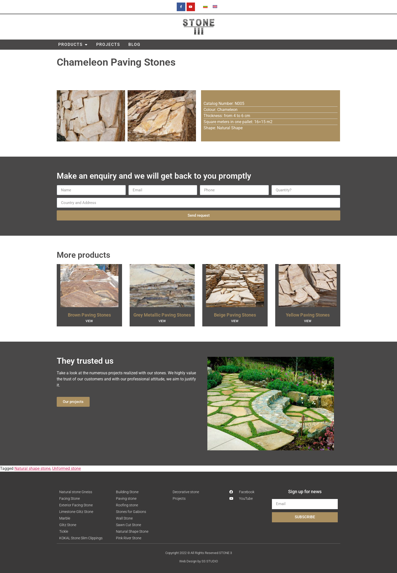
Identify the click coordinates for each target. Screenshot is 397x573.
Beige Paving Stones (235, 315)
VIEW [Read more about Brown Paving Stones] (89, 321)
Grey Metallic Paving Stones (162, 315)
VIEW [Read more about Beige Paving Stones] (235, 321)
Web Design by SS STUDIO (198, 561)
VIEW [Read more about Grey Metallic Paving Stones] (162, 321)
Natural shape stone (32, 468)
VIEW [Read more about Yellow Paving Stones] (307, 321)
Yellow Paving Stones (308, 315)
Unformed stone (66, 468)
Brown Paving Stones (89, 315)
